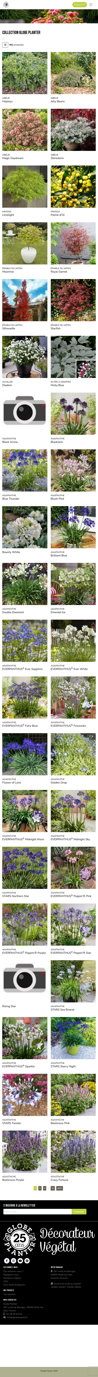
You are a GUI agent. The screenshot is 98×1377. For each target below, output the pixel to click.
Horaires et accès (59, 1278)
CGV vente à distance (14, 1284)
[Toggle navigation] (91, 4)
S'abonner (79, 1211)
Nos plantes (9, 1294)
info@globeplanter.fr (15, 1317)
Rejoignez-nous (11, 1274)
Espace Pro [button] (79, 4)
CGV (5, 1281)
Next (59, 1188)
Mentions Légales (12, 1278)
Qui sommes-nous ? (13, 1271)
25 (53, 1188)
